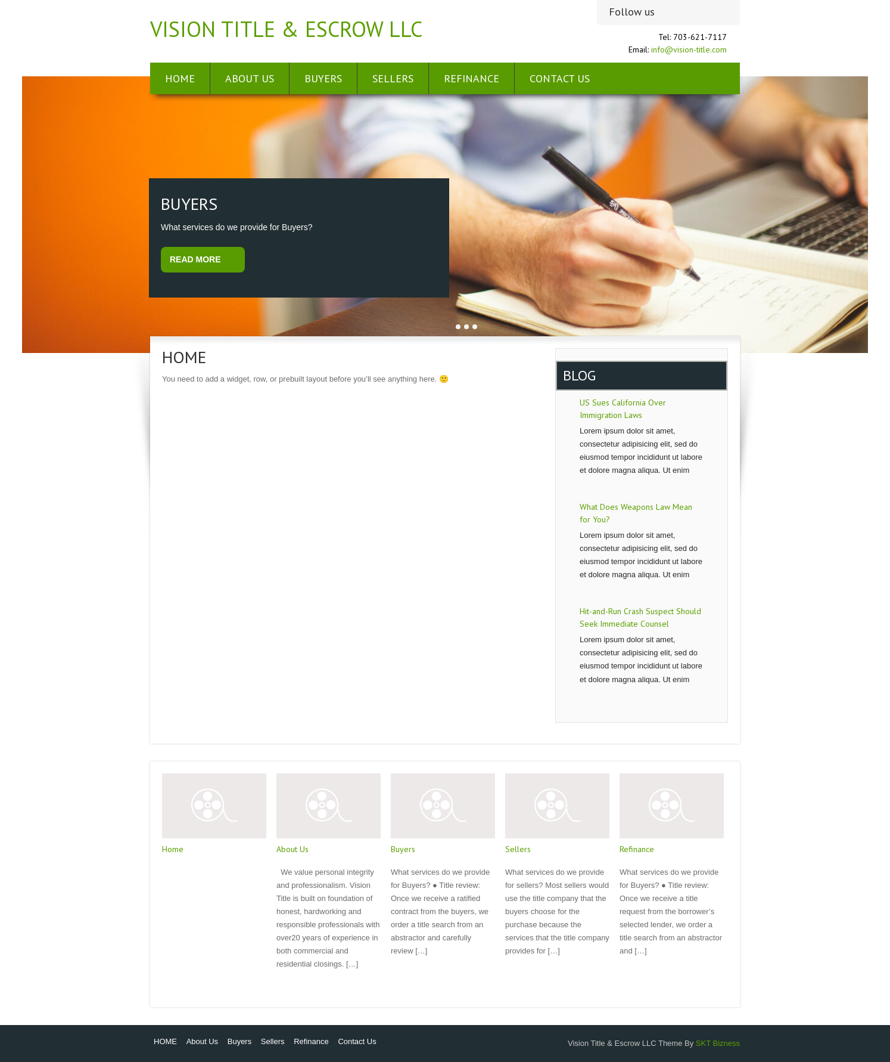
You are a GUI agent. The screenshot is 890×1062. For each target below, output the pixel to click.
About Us (249, 78)
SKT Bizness (718, 1043)
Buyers (323, 78)
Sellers (392, 78)
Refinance (471, 78)
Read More (195, 259)
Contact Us (560, 78)
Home (172, 849)
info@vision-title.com (689, 49)
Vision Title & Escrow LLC (286, 29)
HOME (180, 78)
